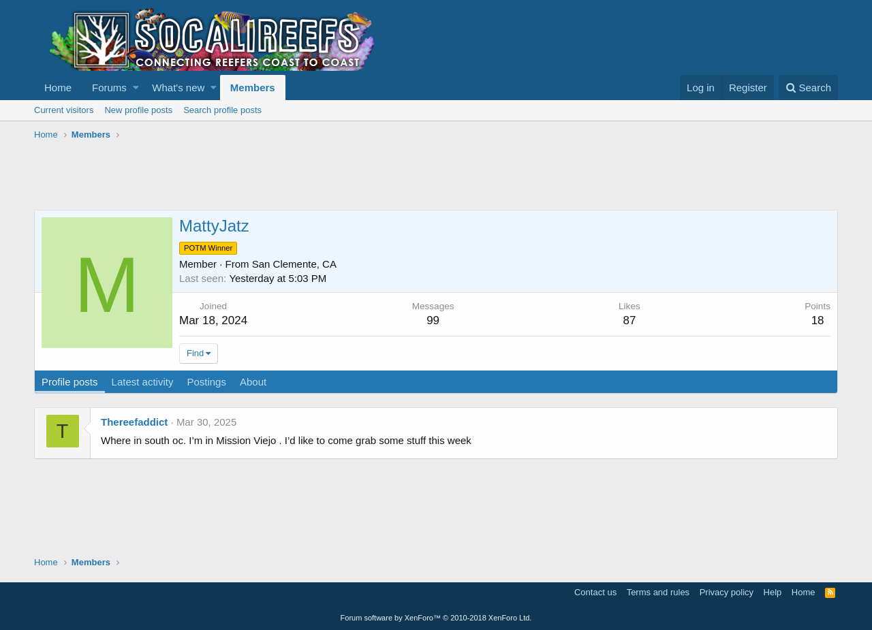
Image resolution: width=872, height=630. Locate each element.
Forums (109, 87)
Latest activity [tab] (143, 382)
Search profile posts (222, 110)
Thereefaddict (134, 422)
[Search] (808, 87)
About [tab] (253, 382)
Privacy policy (726, 592)
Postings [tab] (206, 382)
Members (252, 87)
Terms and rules (658, 592)
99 (432, 320)
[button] (135, 87)
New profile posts (138, 110)
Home (58, 87)
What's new (178, 87)
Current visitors (63, 110)
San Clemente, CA (294, 264)
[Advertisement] (282, 175)
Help (773, 592)
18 (817, 320)
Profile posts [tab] (70, 382)
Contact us (595, 592)
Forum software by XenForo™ (436, 618)
